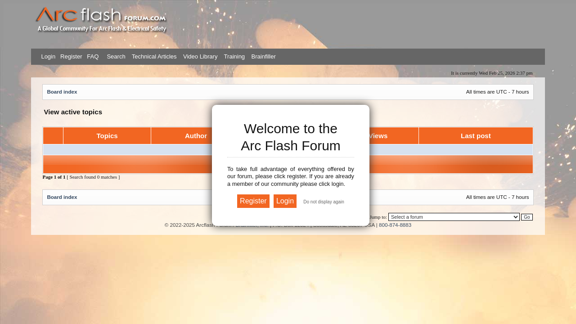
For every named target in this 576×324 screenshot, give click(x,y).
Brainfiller (264, 56)
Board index (62, 91)
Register (70, 56)
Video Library (200, 56)
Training (234, 56)
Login (48, 56)
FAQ (92, 56)
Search (115, 56)
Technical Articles (154, 56)
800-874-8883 (395, 225)
